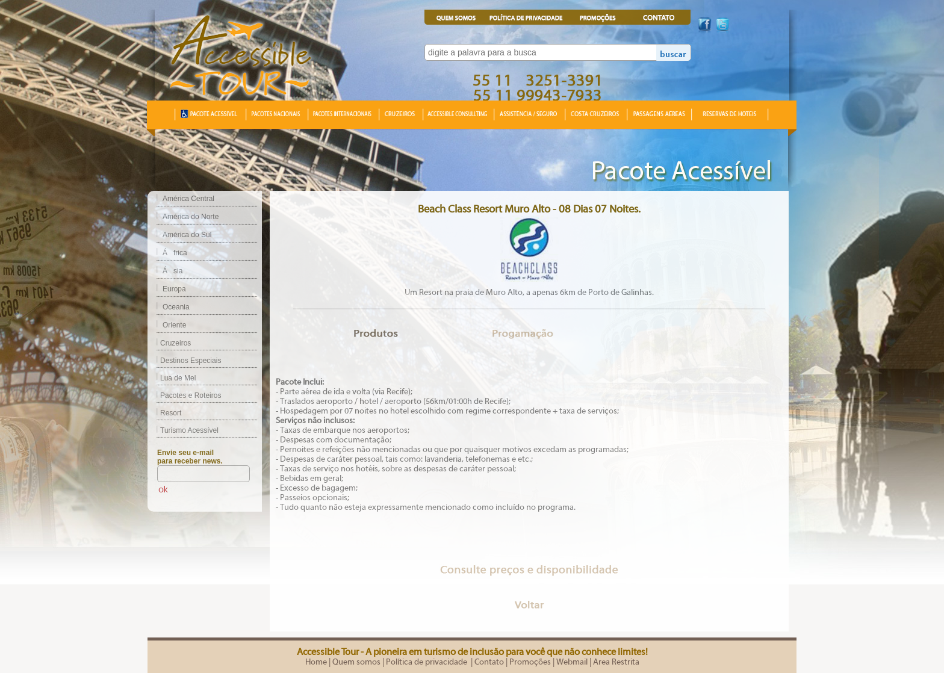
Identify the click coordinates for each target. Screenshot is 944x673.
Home (316, 662)
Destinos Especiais (184, 360)
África (175, 253)
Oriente (174, 325)
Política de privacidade (427, 662)
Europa (174, 289)
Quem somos (356, 662)
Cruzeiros (169, 343)
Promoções (530, 662)
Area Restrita (616, 662)
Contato (489, 662)
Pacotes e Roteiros (184, 395)
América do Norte (191, 216)
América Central (188, 198)
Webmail (572, 662)
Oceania (176, 307)
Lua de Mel (172, 378)
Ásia (172, 271)
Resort (164, 413)
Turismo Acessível (183, 430)
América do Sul (187, 235)
